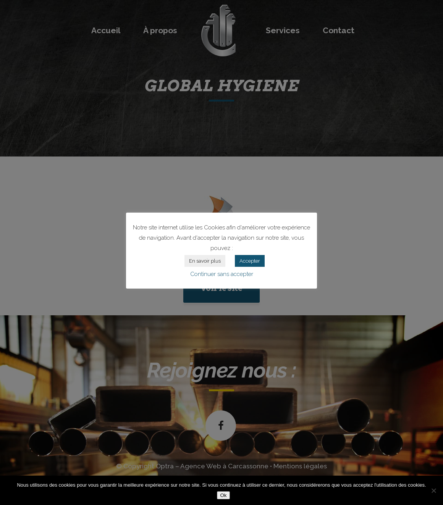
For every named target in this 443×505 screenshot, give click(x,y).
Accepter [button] (249, 261)
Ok (223, 495)
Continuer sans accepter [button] (221, 274)
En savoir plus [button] (205, 261)
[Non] (433, 490)
